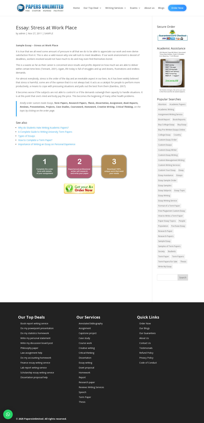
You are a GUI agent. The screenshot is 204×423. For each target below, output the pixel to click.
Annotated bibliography (91, 323)
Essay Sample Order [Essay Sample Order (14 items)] (167, 180)
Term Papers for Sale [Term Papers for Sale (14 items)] (167, 261)
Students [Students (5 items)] (172, 251)
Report (82, 377)
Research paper (87, 382)
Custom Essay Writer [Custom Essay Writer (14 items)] (167, 150)
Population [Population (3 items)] (163, 226)
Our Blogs (144, 328)
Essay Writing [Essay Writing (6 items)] (164, 195)
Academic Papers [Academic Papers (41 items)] (177, 104)
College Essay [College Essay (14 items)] (164, 134)
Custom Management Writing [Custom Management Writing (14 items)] (171, 160)
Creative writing (87, 347)
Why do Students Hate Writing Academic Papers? (43, 127)
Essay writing (85, 362)
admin (22, 33)
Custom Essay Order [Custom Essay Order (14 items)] (167, 139)
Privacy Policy (146, 357)
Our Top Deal (91, 8)
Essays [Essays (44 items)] (179, 175)
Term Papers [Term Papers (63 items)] (178, 256)
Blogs (161, 8)
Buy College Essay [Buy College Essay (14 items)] (166, 124)
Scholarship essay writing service (37, 372)
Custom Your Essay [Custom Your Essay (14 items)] (166, 170)
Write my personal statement (35, 338)
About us (149, 8)
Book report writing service (34, 323)
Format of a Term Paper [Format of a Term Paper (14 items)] (169, 205)
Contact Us (145, 343)
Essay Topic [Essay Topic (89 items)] (179, 190)
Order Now (177, 7)
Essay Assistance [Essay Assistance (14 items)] (165, 175)
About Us (144, 338)
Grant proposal (86, 367)
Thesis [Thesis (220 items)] (183, 261)
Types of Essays (26, 135)
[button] (8, 414)
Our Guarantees (147, 333)
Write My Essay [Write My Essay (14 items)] (164, 266)
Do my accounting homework (35, 357)
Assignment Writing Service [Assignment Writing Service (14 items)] (170, 114)
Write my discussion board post (36, 343)
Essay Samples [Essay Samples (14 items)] (164, 185)
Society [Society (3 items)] (161, 251)
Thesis (82, 401)
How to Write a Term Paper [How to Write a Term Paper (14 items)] (170, 215)
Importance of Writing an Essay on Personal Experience (46, 144)
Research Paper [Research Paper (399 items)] (165, 231)
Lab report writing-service (33, 367)
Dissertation (85, 357)
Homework (84, 372)
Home (76, 8)
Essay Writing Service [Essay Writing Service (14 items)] (167, 200)
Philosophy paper (29, 347)
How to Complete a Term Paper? (35, 140)
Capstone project (88, 333)
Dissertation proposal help (34, 377)
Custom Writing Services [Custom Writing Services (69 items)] (169, 165)
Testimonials (146, 347)
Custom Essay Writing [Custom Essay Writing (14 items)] (168, 155)
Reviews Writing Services (91, 387)
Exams (133, 8)
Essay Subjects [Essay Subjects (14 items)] (164, 190)
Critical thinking (86, 352)
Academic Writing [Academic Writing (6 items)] (166, 109)
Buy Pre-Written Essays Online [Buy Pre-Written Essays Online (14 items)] (171, 129)
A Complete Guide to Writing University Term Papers (45, 131)
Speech (82, 392)
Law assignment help (31, 352)
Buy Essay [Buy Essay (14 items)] (182, 124)
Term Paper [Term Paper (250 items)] (163, 256)
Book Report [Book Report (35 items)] (164, 119)
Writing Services (114, 8)
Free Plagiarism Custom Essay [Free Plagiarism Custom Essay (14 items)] (171, 211)
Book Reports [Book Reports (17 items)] (179, 119)
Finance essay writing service (35, 362)
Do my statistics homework (34, 333)
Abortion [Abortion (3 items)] (162, 104)
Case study (84, 338)
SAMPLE (48, 33)
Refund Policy (146, 352)
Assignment (85, 328)
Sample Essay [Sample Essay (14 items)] (164, 241)
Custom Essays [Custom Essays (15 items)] (165, 144)
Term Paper (85, 397)
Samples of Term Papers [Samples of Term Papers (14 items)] (169, 246)
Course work (85, 343)
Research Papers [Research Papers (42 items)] (165, 236)
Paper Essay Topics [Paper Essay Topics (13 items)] (167, 221)
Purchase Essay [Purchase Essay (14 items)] (178, 226)
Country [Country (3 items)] (177, 134)
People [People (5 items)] (182, 221)
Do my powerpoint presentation (37, 328)
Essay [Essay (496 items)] (181, 170)
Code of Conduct (148, 362)
